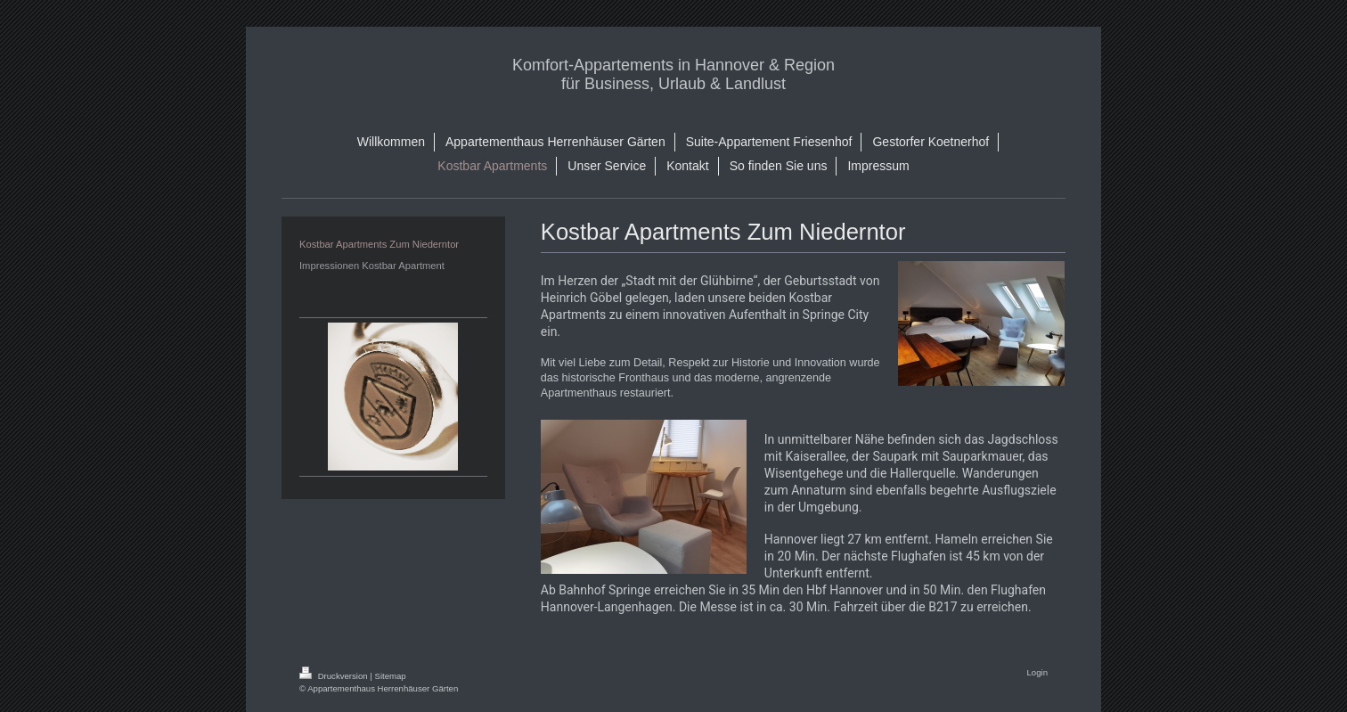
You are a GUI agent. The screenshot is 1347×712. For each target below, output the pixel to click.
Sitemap (389, 676)
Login (1037, 672)
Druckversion (334, 676)
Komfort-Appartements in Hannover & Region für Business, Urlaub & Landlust (673, 74)
